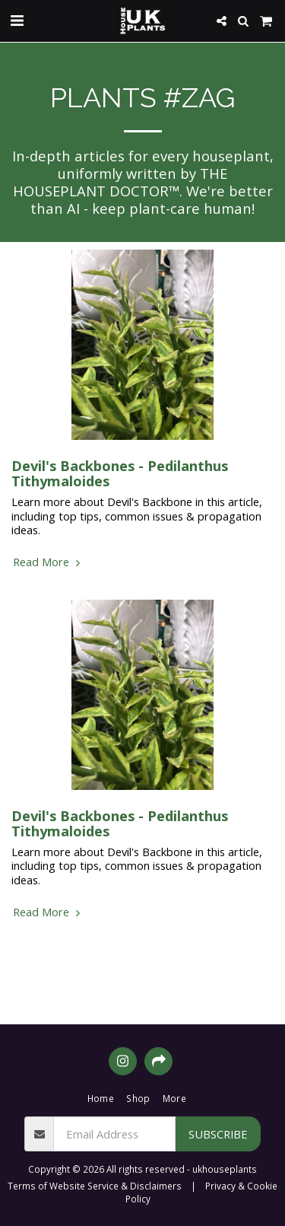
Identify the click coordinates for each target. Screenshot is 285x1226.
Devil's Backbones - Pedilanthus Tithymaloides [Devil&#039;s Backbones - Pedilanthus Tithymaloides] (119, 473)
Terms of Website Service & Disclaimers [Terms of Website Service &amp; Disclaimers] (95, 1186)
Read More (48, 561)
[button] (17, 20)
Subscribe (218, 1134)
